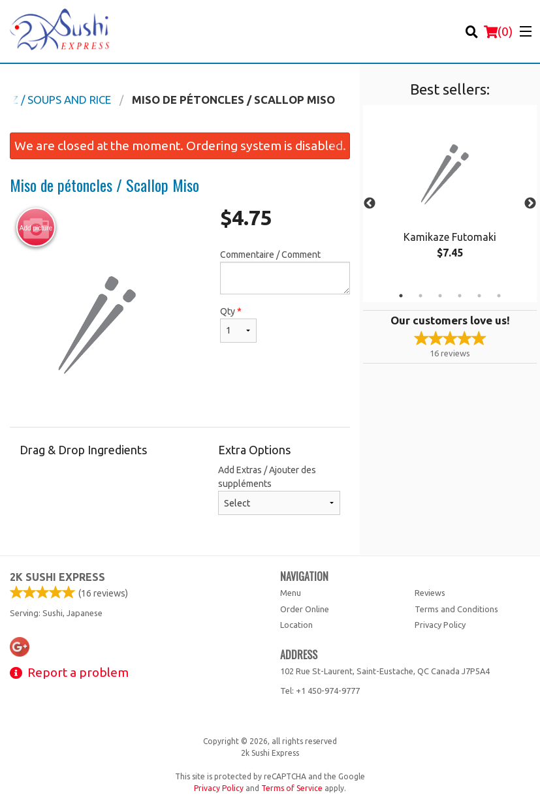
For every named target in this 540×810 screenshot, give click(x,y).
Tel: (320, 690)
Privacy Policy (440, 624)
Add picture (36, 228)
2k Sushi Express (57, 577)
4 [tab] (459, 295)
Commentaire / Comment (285, 271)
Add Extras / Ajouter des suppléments (279, 490)
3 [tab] (440, 295)
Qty (238, 324)
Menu (290, 592)
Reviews (430, 592)
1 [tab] (400, 295)
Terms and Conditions (456, 609)
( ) (498, 31)
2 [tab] (420, 295)
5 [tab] (479, 295)
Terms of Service (292, 788)
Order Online (304, 609)
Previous (369, 203)
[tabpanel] (449, 195)
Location (296, 624)
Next (530, 203)
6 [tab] (498, 295)
